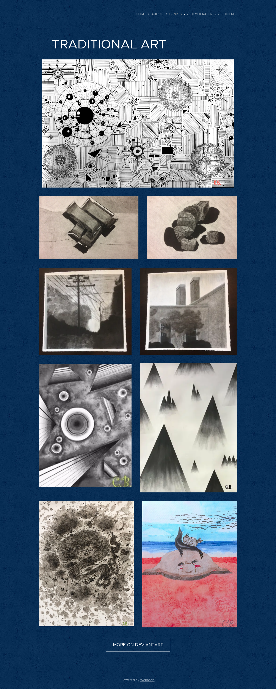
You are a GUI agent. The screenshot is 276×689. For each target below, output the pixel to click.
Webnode (147, 680)
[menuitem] (144, 14)
